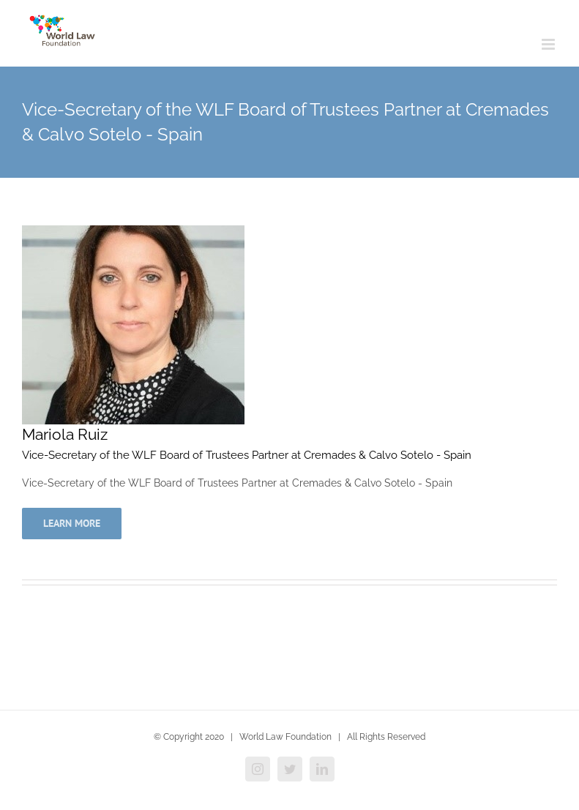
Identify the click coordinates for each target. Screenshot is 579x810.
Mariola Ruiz (65, 434)
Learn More (71, 523)
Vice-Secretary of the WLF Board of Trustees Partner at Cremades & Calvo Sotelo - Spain (246, 455)
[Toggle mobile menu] (549, 44)
